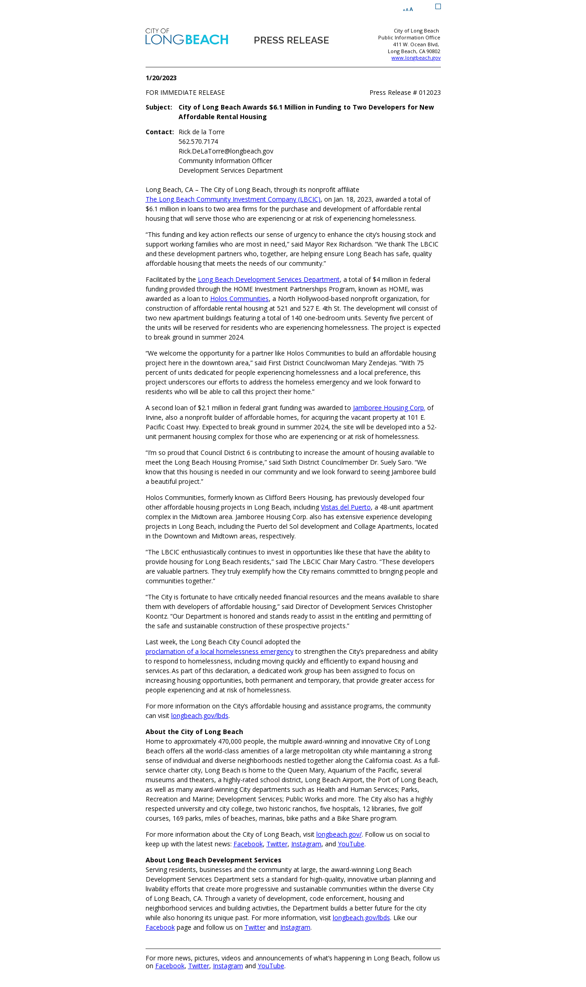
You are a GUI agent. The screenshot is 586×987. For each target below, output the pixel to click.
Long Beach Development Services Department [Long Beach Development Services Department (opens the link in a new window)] (269, 279)
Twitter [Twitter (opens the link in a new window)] (277, 843)
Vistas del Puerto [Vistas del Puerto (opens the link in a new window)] (346, 507)
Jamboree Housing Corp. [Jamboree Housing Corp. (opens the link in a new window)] (389, 407)
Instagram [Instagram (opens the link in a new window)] (306, 843)
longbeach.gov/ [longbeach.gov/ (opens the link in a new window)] (339, 834)
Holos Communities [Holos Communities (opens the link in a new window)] (239, 298)
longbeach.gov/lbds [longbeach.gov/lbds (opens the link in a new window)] (199, 715)
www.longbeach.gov (415, 58)
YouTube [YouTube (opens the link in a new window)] (351, 843)
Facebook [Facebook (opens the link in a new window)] (248, 843)
